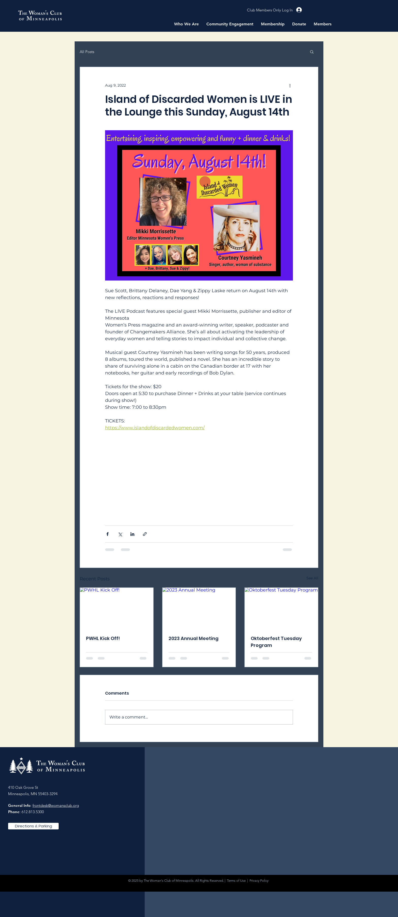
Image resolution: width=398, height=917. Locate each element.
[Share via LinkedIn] (132, 534)
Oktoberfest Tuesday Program (276, 641)
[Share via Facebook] (107, 534)
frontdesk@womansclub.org (55, 805)
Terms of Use (236, 880)
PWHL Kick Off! (103, 638)
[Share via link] (144, 534)
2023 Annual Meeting (194, 638)
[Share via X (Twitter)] (120, 534)
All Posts (87, 51)
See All (312, 578)
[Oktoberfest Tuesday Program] (281, 608)
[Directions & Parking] (33, 826)
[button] (186, 24)
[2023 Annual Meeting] (199, 608)
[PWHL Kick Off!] (116, 608)
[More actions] (290, 85)
